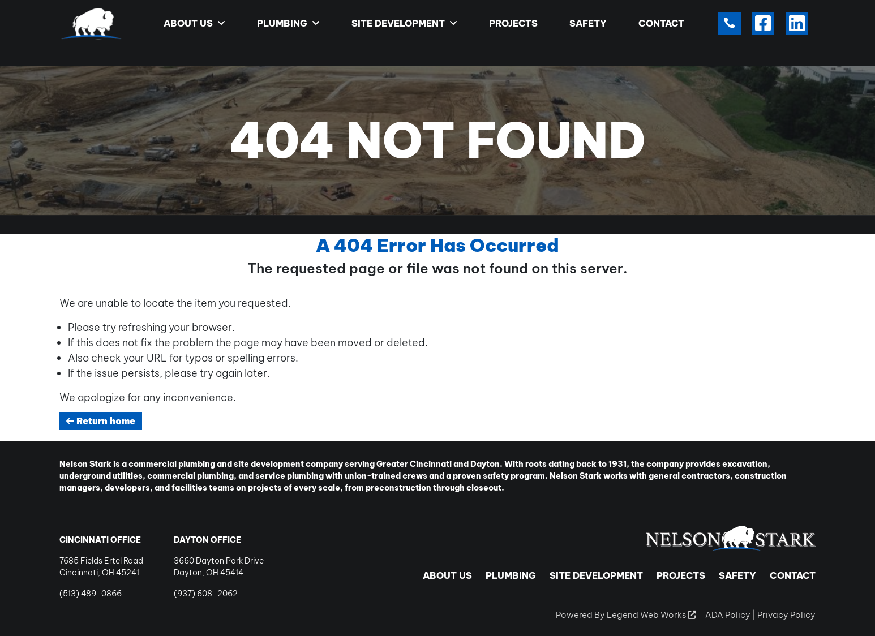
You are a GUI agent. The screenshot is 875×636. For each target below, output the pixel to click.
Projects (513, 23)
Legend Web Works (651, 614)
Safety (588, 23)
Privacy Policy (786, 614)
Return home (100, 421)
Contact (661, 23)
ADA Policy (727, 614)
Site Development (404, 23)
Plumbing (288, 23)
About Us (194, 23)
